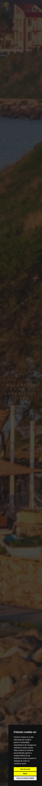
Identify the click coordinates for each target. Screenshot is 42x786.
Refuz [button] (25, 774)
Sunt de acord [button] (25, 769)
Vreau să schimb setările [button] (25, 778)
